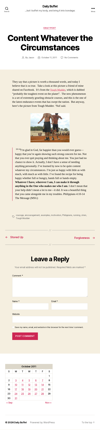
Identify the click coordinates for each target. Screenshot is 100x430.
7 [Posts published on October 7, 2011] (42, 380)
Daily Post (50, 28)
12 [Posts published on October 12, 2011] (29, 385)
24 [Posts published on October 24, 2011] (15, 394)
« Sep (9, 403)
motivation (57, 215)
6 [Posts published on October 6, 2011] (36, 380)
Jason (31, 58)
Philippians (68, 215)
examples (46, 215)
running (77, 215)
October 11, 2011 (49, 58)
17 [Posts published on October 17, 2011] (16, 389)
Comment (17, 276)
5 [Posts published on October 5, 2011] (29, 380)
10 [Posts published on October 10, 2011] (16, 385)
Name (15, 301)
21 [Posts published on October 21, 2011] (42, 389)
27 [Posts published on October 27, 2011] (36, 394)
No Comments (72, 58)
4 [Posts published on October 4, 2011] (22, 380)
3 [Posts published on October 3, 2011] (16, 380)
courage (20, 215)
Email (54, 301)
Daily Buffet (50, 6)
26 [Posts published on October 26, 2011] (29, 394)
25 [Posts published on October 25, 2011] (22, 394)
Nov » (48, 403)
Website (16, 314)
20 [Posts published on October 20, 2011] (35, 389)
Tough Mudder (58, 90)
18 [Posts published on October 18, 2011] (22, 389)
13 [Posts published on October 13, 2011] (36, 385)
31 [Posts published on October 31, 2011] (16, 398)
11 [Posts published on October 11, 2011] (22, 385)
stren (18, 218)
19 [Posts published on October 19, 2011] (29, 389)
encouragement (32, 215)
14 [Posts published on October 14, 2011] (42, 385)
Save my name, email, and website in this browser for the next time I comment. (49, 327)
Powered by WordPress (42, 422)
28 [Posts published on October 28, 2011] (42, 394)
